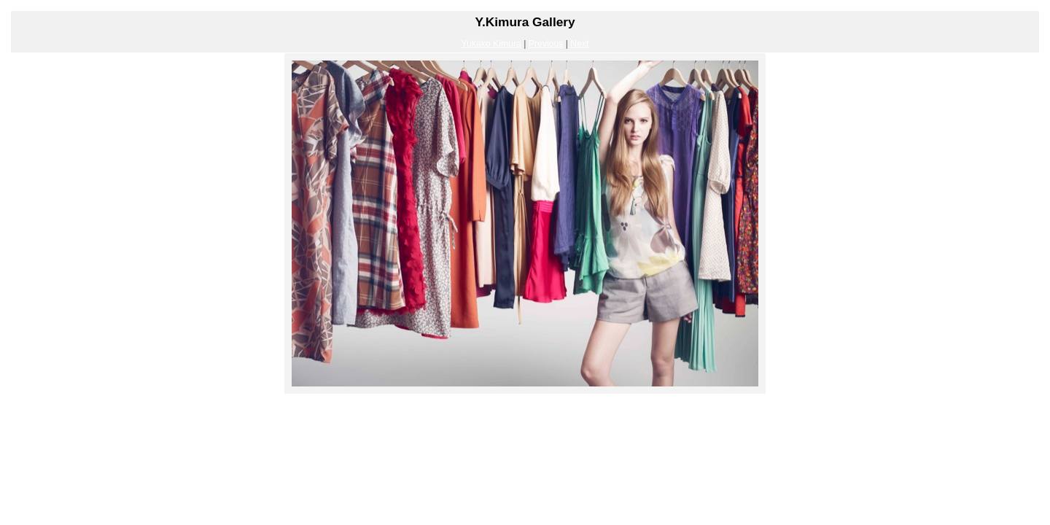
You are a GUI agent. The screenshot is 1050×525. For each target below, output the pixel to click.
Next (579, 44)
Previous (546, 44)
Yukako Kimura (491, 44)
